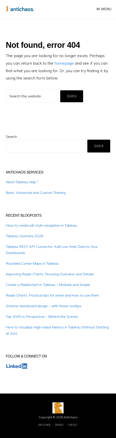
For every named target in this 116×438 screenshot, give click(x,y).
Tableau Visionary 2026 (24, 236)
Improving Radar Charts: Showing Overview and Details (50, 274)
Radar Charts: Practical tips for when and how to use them (52, 295)
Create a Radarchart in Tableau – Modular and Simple (48, 284)
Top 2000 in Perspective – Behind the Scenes (42, 316)
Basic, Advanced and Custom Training (36, 192)
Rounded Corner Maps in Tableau (32, 263)
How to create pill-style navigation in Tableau (41, 225)
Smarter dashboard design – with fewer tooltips (43, 306)
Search (11, 136)
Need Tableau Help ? (22, 182)
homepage (64, 63)
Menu (106, 9)
